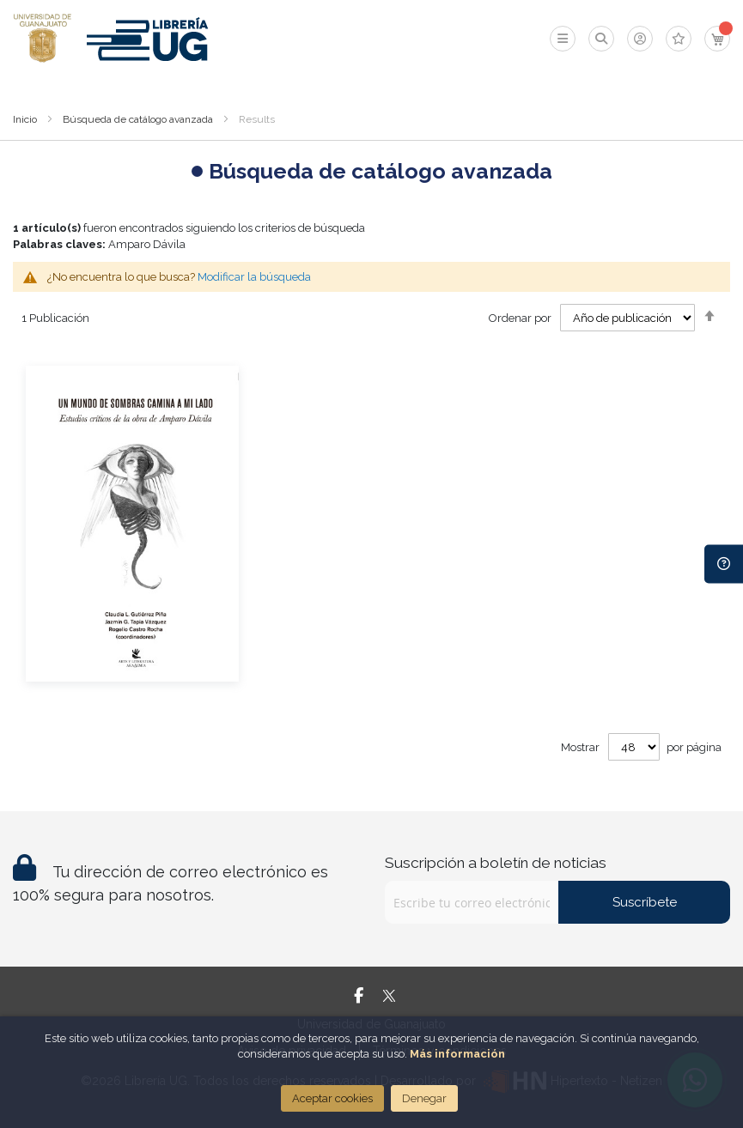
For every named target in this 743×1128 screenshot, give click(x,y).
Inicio (25, 119)
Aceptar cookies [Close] (332, 1098)
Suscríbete (644, 902)
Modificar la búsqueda (254, 276)
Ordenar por (520, 318)
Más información (457, 1053)
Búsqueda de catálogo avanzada (138, 119)
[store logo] (42, 38)
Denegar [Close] (424, 1098)
